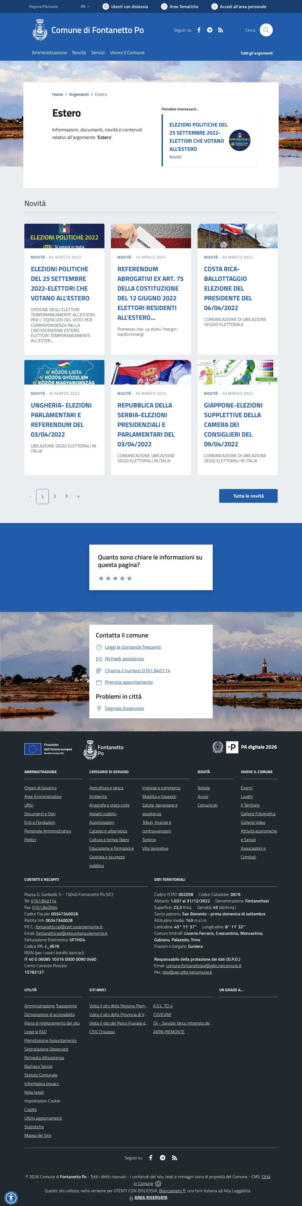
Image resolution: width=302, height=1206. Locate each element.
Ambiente (98, 796)
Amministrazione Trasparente (50, 1006)
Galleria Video (253, 822)
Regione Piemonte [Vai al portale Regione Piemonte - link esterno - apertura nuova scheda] (43, 6)
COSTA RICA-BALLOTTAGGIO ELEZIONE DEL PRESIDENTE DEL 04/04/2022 (228, 288)
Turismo (149, 839)
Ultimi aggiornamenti (43, 1118)
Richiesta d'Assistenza (44, 1057)
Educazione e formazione (111, 848)
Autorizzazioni (101, 822)
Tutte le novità (248, 496)
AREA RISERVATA (148, 1197)
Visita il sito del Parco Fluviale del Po (121, 1023)
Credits (30, 1109)
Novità (38, 257)
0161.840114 (43, 901)
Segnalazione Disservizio (46, 1049)
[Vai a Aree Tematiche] (180, 6)
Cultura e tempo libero (109, 839)
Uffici (28, 805)
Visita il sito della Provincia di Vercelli (122, 1014)
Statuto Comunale (40, 1075)
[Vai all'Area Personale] (239, 6)
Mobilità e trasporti (159, 796)
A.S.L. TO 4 (163, 1006)
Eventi (246, 787)
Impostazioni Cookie (42, 1101)
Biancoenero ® (172, 1190)
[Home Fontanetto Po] (89, 30)
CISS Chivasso (102, 1031)
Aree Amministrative (42, 796)
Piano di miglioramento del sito (52, 1023)
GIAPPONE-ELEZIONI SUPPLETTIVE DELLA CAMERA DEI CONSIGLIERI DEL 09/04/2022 (233, 424)
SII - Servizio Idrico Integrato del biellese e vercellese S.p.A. (205, 1023)
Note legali (34, 1092)
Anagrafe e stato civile (109, 805)
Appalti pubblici (102, 813)
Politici (30, 839)
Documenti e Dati (39, 813)
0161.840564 (44, 907)
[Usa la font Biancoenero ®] (125, 6)
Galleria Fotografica (258, 813)
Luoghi (247, 796)
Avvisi (203, 796)
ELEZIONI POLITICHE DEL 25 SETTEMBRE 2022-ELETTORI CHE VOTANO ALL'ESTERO (198, 136)
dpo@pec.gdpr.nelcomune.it (187, 972)
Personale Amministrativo (47, 831)
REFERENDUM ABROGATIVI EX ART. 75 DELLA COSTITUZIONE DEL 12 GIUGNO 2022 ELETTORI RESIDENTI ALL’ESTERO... (150, 293)
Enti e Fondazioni (39, 822)
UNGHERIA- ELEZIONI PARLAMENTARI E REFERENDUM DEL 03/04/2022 (61, 419)
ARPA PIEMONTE (169, 1031)
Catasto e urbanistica (108, 831)
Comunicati (208, 805)
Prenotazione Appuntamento (50, 1040)
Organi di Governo (40, 787)
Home (57, 94)
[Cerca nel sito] (266, 29)
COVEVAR (162, 1014)
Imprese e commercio (161, 787)
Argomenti (79, 94)
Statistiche (34, 1126)
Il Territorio (250, 805)
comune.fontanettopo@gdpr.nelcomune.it (203, 965)
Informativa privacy (41, 1083)
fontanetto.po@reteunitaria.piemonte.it (71, 933)
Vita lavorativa (155, 848)
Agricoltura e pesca (106, 787)
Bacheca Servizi (38, 1066)
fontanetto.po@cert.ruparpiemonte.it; (69, 926)
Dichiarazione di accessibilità (49, 1014)
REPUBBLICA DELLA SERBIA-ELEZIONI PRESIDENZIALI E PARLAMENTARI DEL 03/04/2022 (146, 424)
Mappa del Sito (37, 1135)
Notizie (204, 787)
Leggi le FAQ (35, 1031)
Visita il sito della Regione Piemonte (121, 1006)
